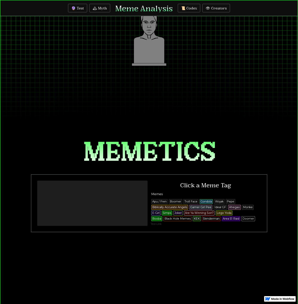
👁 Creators (216, 8)
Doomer (248, 218)
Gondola (206, 201)
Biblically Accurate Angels (169, 207)
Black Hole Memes (177, 218)
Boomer (175, 201)
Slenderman (211, 218)
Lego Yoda (224, 213)
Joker (178, 213)
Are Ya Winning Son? (199, 213)
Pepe (230, 201)
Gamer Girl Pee (200, 207)
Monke (248, 207)
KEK (197, 218)
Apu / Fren (159, 201)
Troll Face (190, 201)
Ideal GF (220, 207)
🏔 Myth (100, 8)
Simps (167, 213)
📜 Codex (189, 8)
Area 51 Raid (231, 218)
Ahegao (234, 207)
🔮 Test (77, 8)
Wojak (219, 201)
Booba (156, 218)
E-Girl (156, 213)
